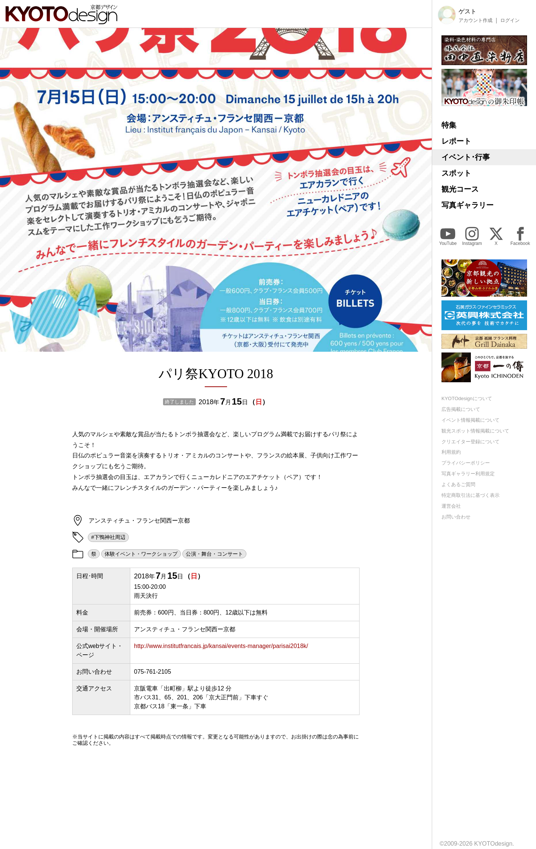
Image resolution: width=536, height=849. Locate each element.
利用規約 (451, 452)
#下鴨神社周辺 (108, 537)
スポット (456, 173)
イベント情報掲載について (470, 420)
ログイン (510, 20)
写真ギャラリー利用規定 (468, 473)
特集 (448, 125)
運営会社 (451, 506)
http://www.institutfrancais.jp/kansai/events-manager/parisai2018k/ (221, 646)
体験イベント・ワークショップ (141, 554)
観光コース (460, 189)
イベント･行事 (465, 157)
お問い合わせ (455, 517)
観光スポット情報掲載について (475, 431)
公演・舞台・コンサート (214, 554)
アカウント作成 (475, 20)
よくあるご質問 (458, 484)
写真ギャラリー (467, 205)
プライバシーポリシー (465, 463)
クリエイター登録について (470, 441)
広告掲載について (460, 409)
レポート (456, 141)
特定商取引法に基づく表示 (470, 495)
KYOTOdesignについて (466, 398)
